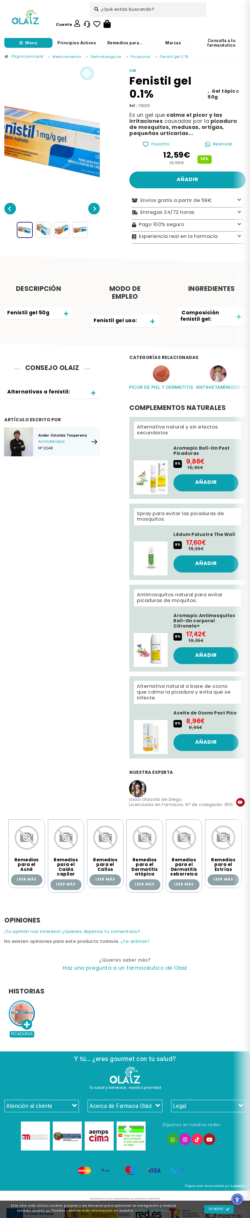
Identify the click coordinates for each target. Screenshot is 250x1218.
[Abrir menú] (28, 43)
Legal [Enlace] (208, 1106)
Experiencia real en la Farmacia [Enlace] (187, 237)
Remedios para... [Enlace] (125, 43)
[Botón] (107, 24)
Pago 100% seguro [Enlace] (187, 225)
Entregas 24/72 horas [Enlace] (187, 213)
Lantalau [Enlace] (238, 1186)
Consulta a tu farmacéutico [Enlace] (221, 43)
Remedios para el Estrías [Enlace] (223, 865)
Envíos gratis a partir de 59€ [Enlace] (187, 201)
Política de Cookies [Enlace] (152, 1210)
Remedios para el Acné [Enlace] (27, 865)
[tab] (38, 313)
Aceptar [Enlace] (219, 1209)
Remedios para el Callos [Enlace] (105, 865)
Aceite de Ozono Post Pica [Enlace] (205, 713)
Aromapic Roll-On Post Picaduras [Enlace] (201, 451)
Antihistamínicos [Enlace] (218, 387)
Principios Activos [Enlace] (76, 43)
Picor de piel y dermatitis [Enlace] (161, 387)
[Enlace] (25, 17)
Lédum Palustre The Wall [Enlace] (204, 535)
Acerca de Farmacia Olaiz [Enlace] (124, 1106)
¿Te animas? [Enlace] (135, 941)
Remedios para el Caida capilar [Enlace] (66, 867)
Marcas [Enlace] (173, 43)
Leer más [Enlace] (27, 879)
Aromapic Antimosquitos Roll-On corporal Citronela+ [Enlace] (204, 621)
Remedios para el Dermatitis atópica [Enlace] (144, 867)
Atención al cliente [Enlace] (41, 1106)
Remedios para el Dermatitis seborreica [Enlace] (184, 867)
